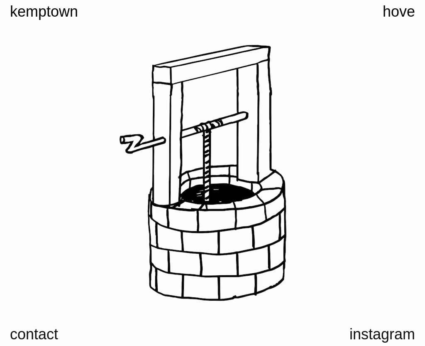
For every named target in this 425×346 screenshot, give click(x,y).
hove (399, 11)
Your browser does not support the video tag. (212, 173)
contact (34, 334)
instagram (382, 334)
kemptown (44, 11)
